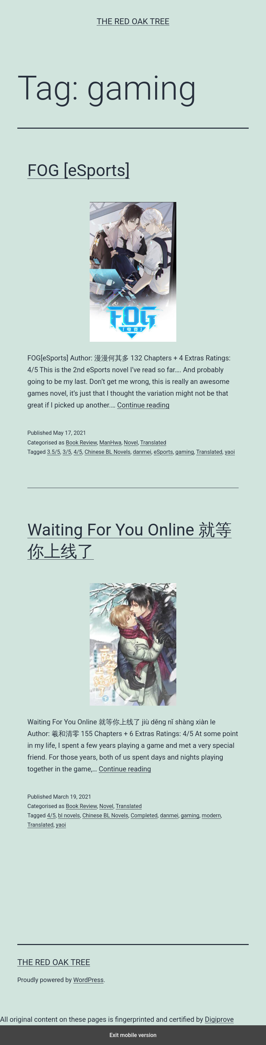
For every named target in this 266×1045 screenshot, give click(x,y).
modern (211, 815)
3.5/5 (53, 452)
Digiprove (219, 1019)
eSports (163, 452)
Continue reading (143, 405)
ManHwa (110, 442)
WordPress (88, 979)
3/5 (67, 452)
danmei (142, 452)
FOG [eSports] (78, 170)
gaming (184, 452)
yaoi (230, 452)
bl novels (69, 815)
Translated (153, 442)
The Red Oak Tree (133, 21)
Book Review (81, 442)
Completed (144, 815)
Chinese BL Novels (107, 452)
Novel (131, 442)
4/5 (77, 452)
